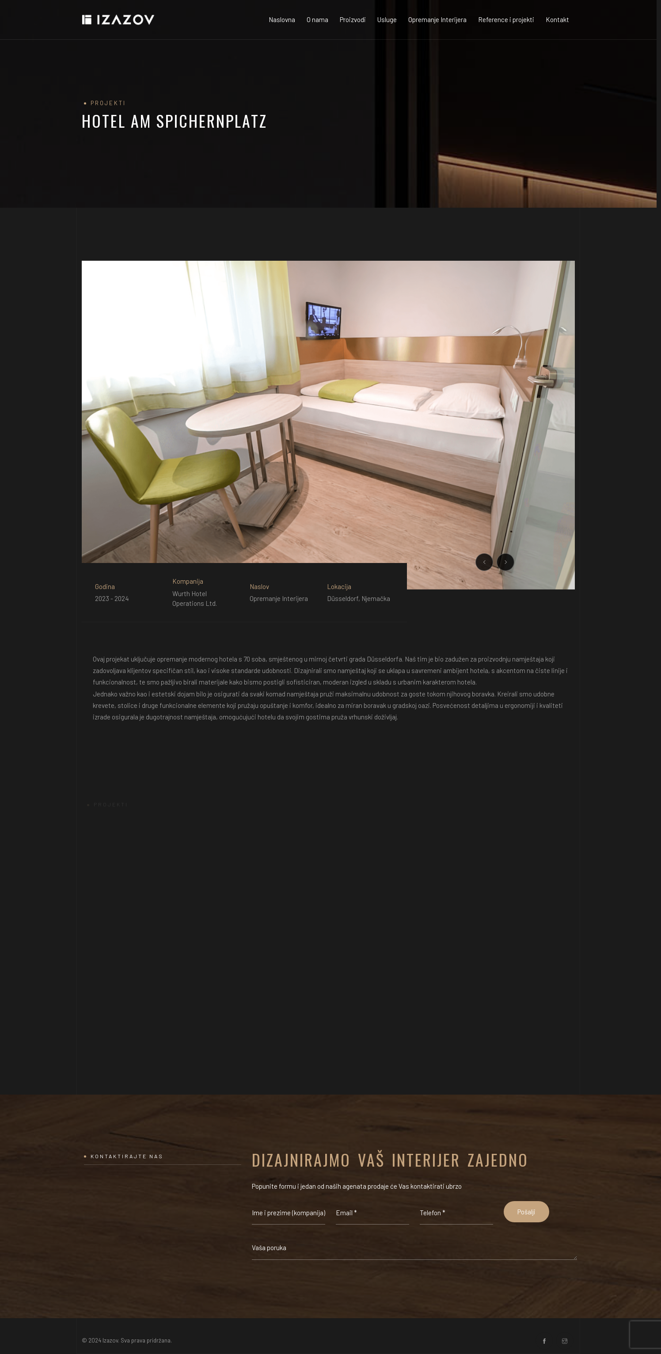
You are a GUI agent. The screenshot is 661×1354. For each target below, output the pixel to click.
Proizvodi (353, 19)
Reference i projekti (506, 19)
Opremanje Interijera (437, 19)
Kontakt (557, 19)
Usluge (387, 19)
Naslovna (282, 19)
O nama (317, 19)
